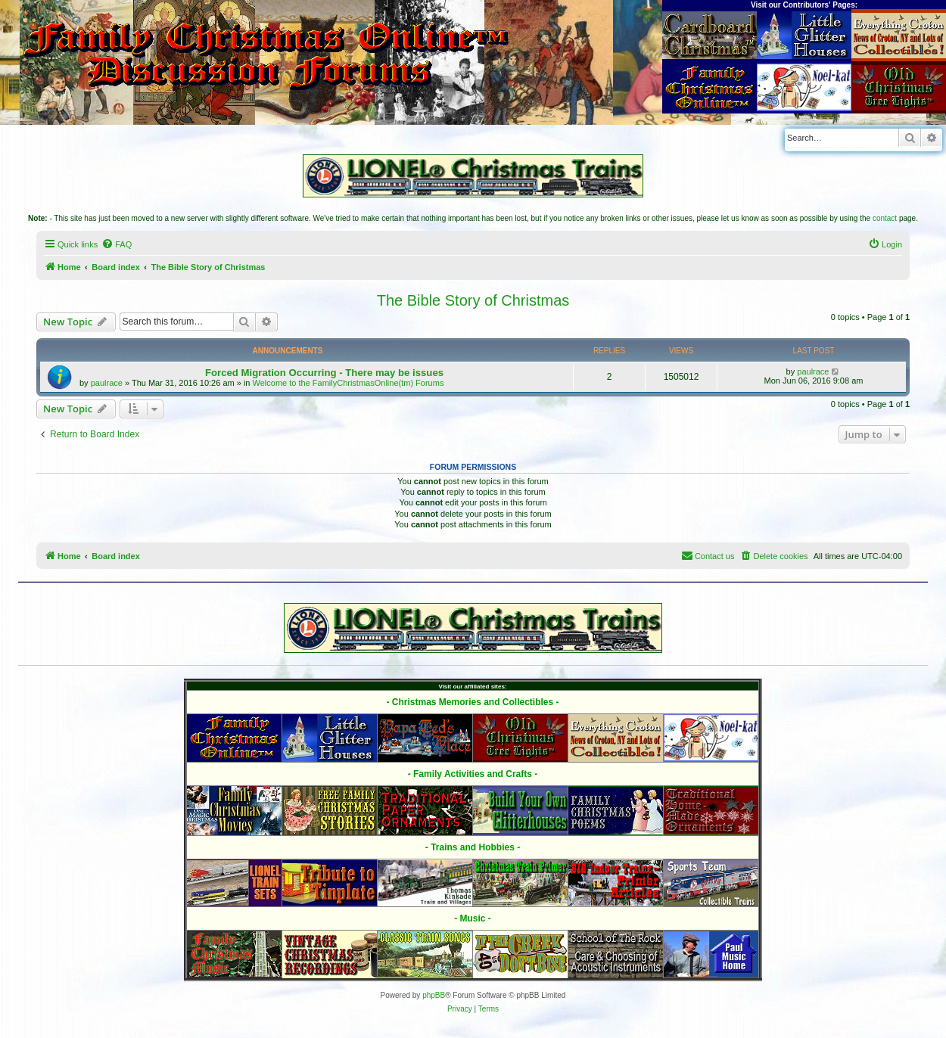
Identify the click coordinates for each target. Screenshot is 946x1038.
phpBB (433, 995)
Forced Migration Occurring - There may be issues (324, 372)
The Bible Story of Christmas (473, 300)
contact (885, 218)
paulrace (107, 382)
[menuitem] (116, 244)
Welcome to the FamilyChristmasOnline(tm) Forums (348, 382)
